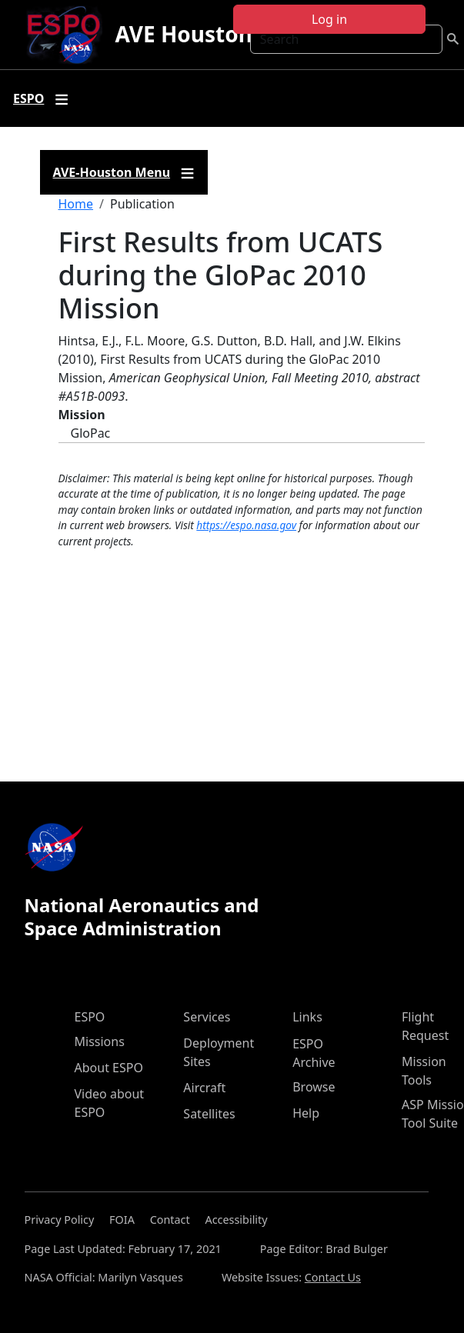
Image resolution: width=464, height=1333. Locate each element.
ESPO (90, 1016)
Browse (313, 1086)
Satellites (209, 1113)
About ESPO (109, 1067)
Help (305, 1113)
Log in (329, 19)
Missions (100, 1041)
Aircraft (204, 1087)
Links (307, 1016)
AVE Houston (183, 33)
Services (206, 1016)
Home (76, 203)
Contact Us (333, 1277)
